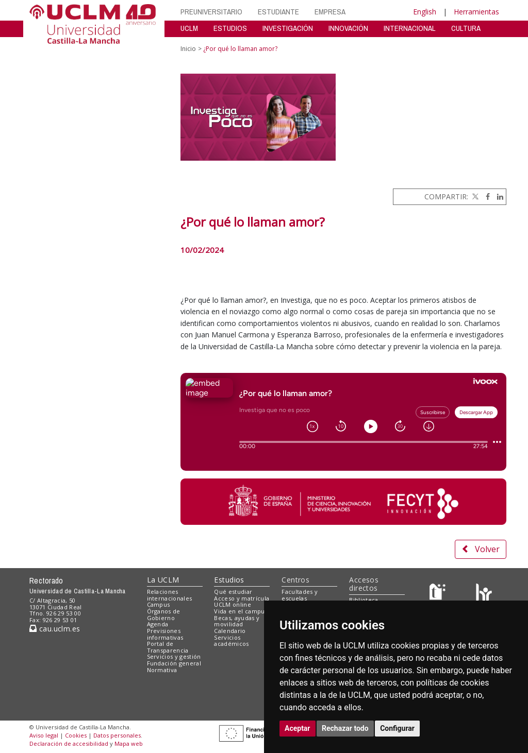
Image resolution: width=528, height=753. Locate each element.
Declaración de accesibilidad (68, 743)
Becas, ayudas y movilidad (236, 621)
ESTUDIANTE (278, 11)
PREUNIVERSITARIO (211, 11)
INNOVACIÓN (348, 28)
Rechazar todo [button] (345, 728)
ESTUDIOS (230, 28)
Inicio (188, 48)
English (424, 11)
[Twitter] (474, 196)
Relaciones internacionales (169, 595)
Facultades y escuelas (300, 595)
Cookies (76, 735)
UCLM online (232, 604)
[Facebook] (485, 196)
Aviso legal (43, 735)
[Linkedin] (497, 196)
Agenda (158, 624)
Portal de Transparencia (168, 647)
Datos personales (117, 735)
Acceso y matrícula (241, 598)
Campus (158, 604)
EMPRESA (330, 11)
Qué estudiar (233, 591)
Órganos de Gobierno (163, 614)
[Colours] (484, 593)
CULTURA (466, 28)
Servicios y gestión (174, 656)
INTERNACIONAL (410, 28)
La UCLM (163, 580)
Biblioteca (363, 600)
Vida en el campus (241, 611)
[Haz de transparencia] (439, 593)
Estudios (229, 580)
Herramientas (476, 11)
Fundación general (174, 663)
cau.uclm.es (54, 629)
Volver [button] (480, 549)
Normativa (162, 670)
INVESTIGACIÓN (287, 28)
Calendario (229, 631)
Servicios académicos (231, 641)
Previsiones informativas (165, 634)
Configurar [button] (397, 728)
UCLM (189, 28)
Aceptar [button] (297, 728)
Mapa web (128, 743)
